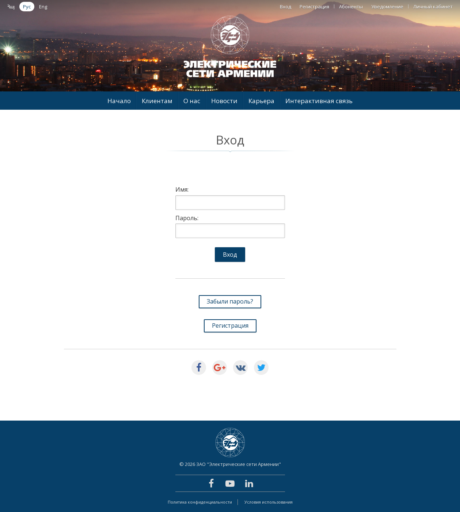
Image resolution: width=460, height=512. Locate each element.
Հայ (11, 6)
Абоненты (351, 6)
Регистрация (314, 6)
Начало (119, 101)
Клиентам (157, 101)
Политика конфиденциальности (200, 502)
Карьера (261, 101)
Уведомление (387, 6)
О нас (191, 101)
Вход (285, 6)
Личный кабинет (433, 6)
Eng (43, 6)
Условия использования (268, 502)
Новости (224, 101)
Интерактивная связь (319, 101)
